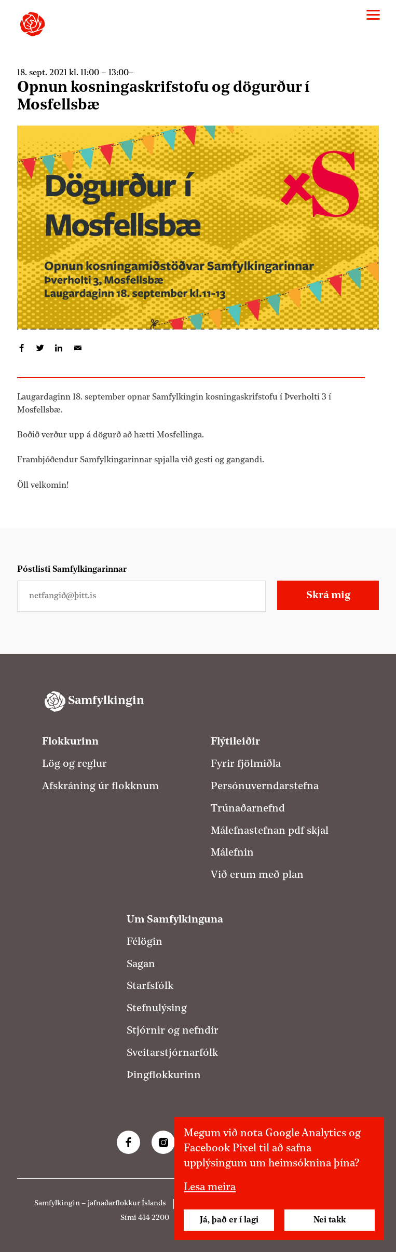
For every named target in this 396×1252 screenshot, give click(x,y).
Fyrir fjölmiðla (246, 764)
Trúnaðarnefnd (248, 809)
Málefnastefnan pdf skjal (270, 831)
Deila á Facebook (21, 348)
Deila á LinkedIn (58, 348)
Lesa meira (210, 1187)
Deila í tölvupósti (77, 348)
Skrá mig (328, 595)
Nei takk (329, 1220)
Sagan (141, 964)
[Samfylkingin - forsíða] (32, 24)
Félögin (144, 942)
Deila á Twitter (40, 348)
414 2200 (153, 1218)
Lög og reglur (74, 764)
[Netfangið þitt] (141, 596)
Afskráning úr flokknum (100, 786)
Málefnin (232, 853)
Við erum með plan (257, 875)
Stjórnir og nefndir (173, 1031)
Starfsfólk (150, 986)
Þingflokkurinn (164, 1075)
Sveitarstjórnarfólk (172, 1053)
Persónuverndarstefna (265, 786)
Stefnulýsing (157, 1008)
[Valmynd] (373, 15)
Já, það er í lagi (229, 1220)
